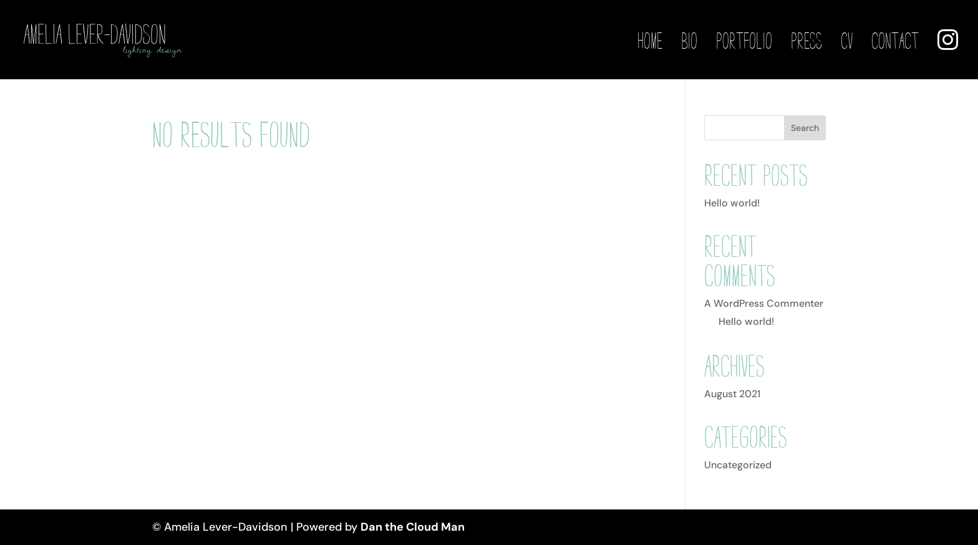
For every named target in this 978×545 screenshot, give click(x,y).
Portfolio (744, 42)
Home (649, 42)
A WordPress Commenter (763, 303)
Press (806, 42)
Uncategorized (738, 464)
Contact (895, 42)
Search (805, 127)
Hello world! (732, 203)
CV (847, 42)
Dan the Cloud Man (413, 526)
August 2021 (732, 393)
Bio (689, 42)
